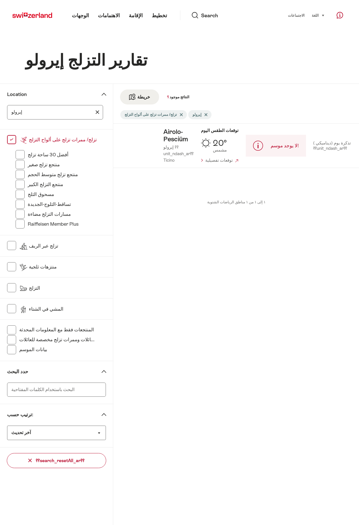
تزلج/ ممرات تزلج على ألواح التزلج (58, 139)
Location (17, 94)
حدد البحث (17, 371)
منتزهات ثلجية (38, 267)
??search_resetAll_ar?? (56, 460)
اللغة (318, 15)
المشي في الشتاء (41, 309)
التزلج (29, 288)
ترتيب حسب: (20, 414)
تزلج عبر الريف (38, 246)
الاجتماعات (296, 15)
